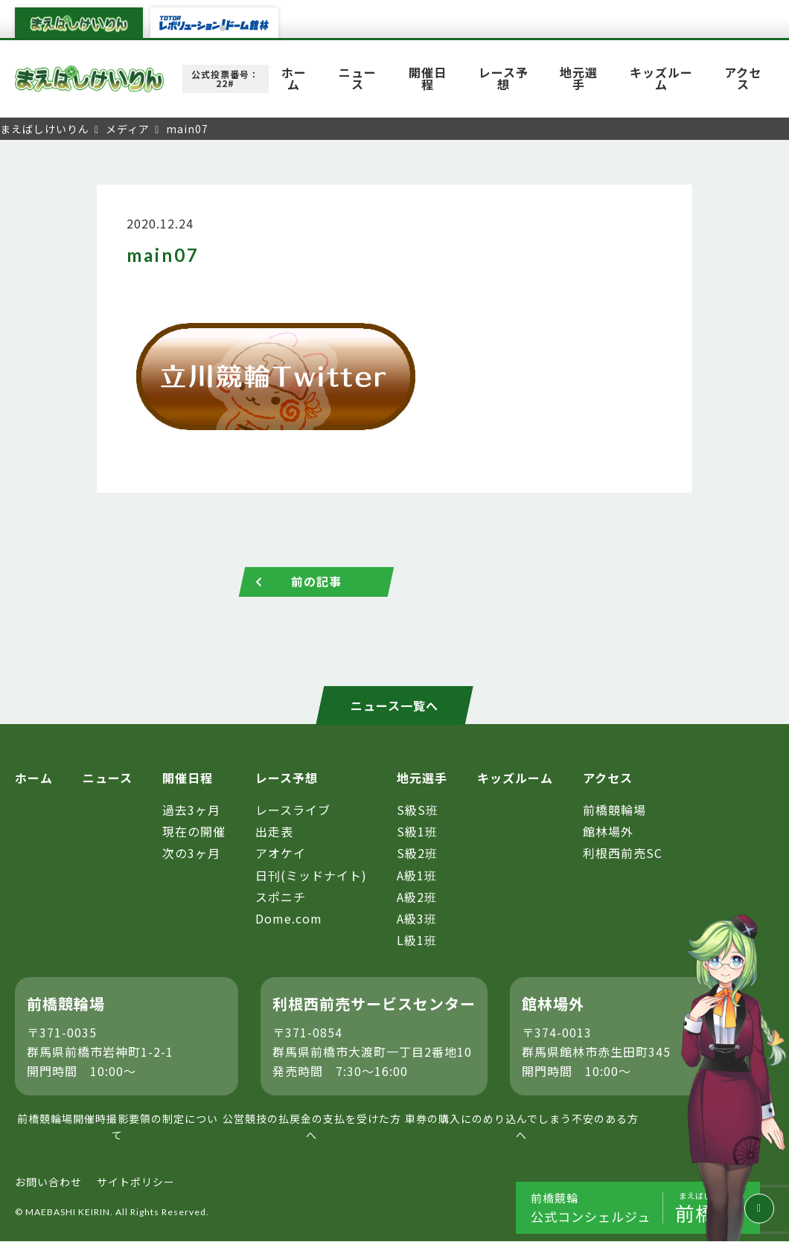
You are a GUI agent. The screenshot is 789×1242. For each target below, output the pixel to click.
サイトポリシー (136, 1181)
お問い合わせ (48, 1181)
